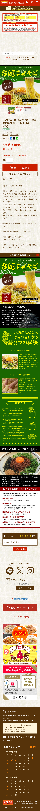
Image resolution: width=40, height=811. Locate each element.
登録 (30, 588)
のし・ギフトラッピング (20, 607)
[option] (20, 85)
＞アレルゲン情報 (20, 617)
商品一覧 (5, 133)
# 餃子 (27, 57)
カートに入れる (20, 167)
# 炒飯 (33, 57)
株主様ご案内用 (20, 598)
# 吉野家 (14, 59)
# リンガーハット (24, 59)
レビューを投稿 (20, 549)
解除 (20, 588)
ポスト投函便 (14, 135)
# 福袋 (14, 57)
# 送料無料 (20, 57)
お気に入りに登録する (20, 174)
